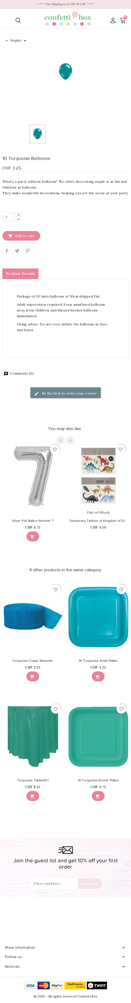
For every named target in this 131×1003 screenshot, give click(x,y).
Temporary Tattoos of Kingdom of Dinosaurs (98, 521)
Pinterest (27, 251)
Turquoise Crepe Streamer (32, 661)
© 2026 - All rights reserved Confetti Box (65, 996)
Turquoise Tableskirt (33, 780)
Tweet (17, 251)
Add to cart (21, 235)
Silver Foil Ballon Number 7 (32, 521)
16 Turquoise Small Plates (98, 661)
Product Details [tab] (20, 273)
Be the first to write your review (65, 393)
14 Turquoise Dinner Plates (98, 780)
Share (7, 251)
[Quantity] (8, 216)
